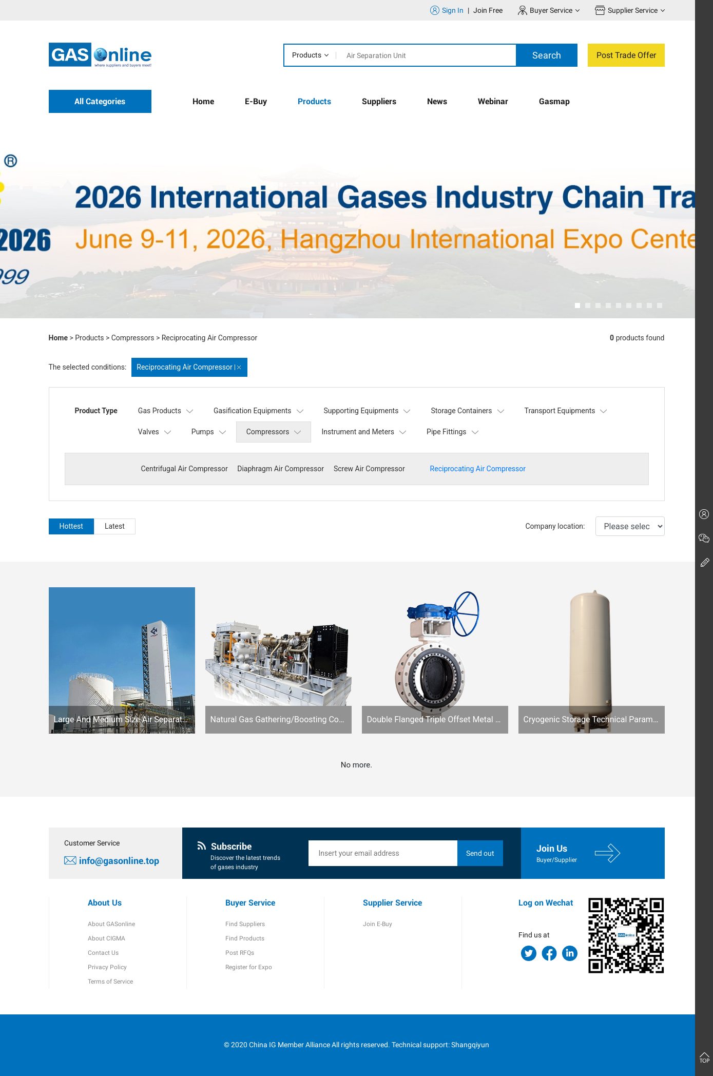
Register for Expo (248, 967)
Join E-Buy (377, 924)
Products (306, 55)
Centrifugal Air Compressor (184, 469)
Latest (115, 526)
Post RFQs (239, 952)
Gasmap (554, 101)
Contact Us (103, 952)
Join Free (488, 10)
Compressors (133, 338)
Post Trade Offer (626, 55)
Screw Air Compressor (369, 469)
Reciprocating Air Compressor (209, 338)
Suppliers (379, 101)
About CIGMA (106, 938)
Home (203, 101)
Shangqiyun (470, 1045)
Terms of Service (110, 981)
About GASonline (111, 924)
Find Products (244, 938)
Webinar (493, 101)
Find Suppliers (245, 924)
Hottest (71, 526)
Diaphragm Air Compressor (280, 469)
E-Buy (256, 101)
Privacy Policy (107, 967)
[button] (577, 305)
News (437, 101)
